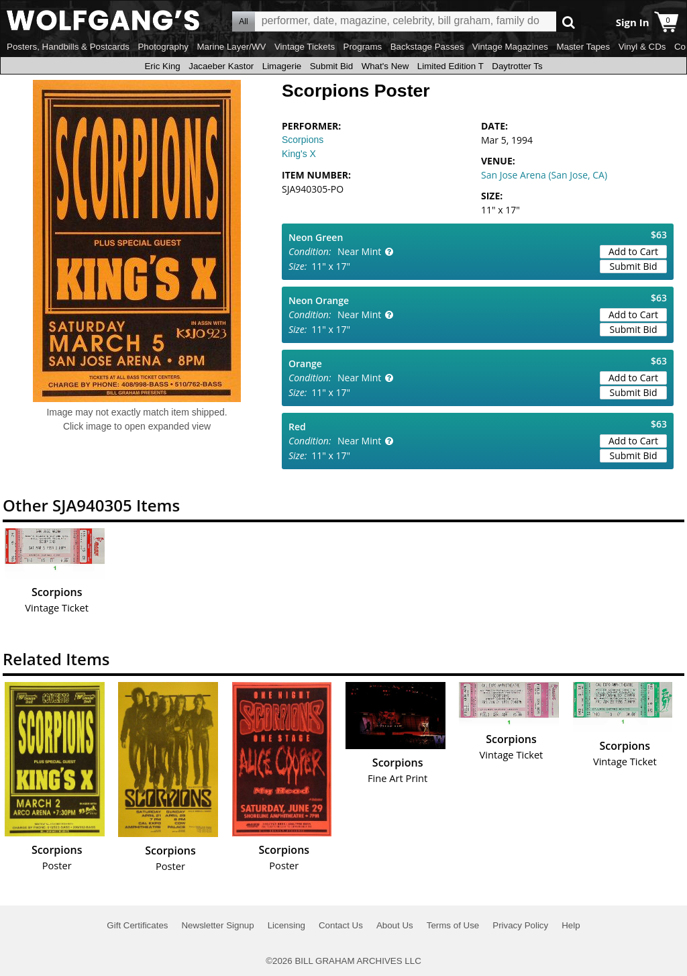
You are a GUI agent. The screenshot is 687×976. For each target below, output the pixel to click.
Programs (363, 47)
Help (571, 925)
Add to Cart (633, 251)
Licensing (286, 925)
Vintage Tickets (304, 47)
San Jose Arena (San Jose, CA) (544, 174)
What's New (385, 66)
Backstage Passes (427, 47)
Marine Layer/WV (231, 47)
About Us (394, 925)
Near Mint (359, 251)
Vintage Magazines (510, 47)
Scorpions (302, 139)
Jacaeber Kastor (221, 66)
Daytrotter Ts (517, 66)
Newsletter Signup (217, 925)
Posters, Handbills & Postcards (68, 47)
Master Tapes (583, 47)
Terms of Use (453, 925)
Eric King (162, 66)
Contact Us (341, 925)
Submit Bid (331, 66)
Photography (163, 47)
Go (568, 21)
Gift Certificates (137, 925)
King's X (299, 153)
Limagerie (282, 66)
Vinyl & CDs (642, 47)
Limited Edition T (450, 66)
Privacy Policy (520, 925)
